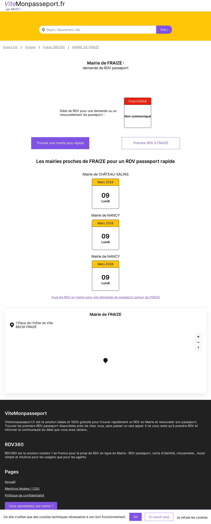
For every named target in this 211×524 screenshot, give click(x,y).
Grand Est (10, 47)
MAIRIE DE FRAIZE (85, 47)
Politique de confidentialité (24, 495)
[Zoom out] (198, 342)
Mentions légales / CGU (22, 488)
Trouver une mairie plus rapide (60, 143)
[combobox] (97, 30)
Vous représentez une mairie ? (31, 506)
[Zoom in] (198, 336)
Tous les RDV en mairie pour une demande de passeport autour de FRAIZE (105, 297)
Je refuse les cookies (192, 517)
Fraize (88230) (54, 47)
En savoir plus (159, 517)
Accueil (10, 482)
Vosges (30, 47)
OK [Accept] (135, 517)
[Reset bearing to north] (198, 348)
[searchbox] (97, 30)
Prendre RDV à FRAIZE (150, 143)
